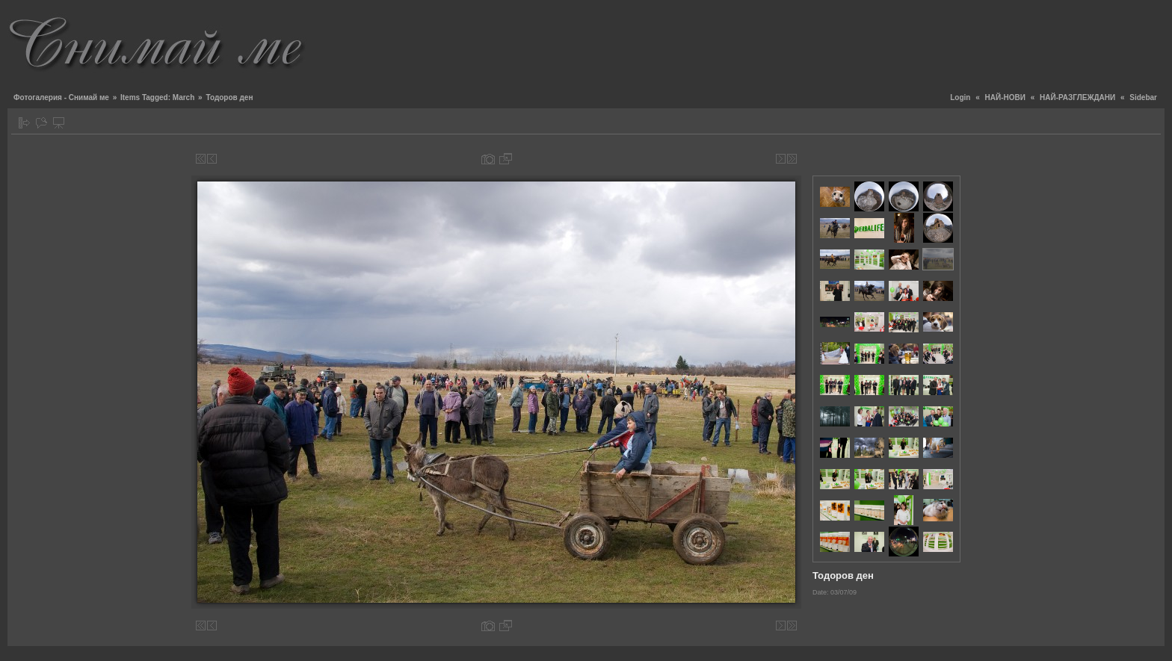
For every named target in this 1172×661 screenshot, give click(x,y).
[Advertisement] (892, 41)
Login (960, 97)
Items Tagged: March (157, 97)
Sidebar (1143, 97)
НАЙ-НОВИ (1005, 97)
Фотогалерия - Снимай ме (61, 97)
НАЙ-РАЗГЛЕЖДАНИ (1077, 97)
